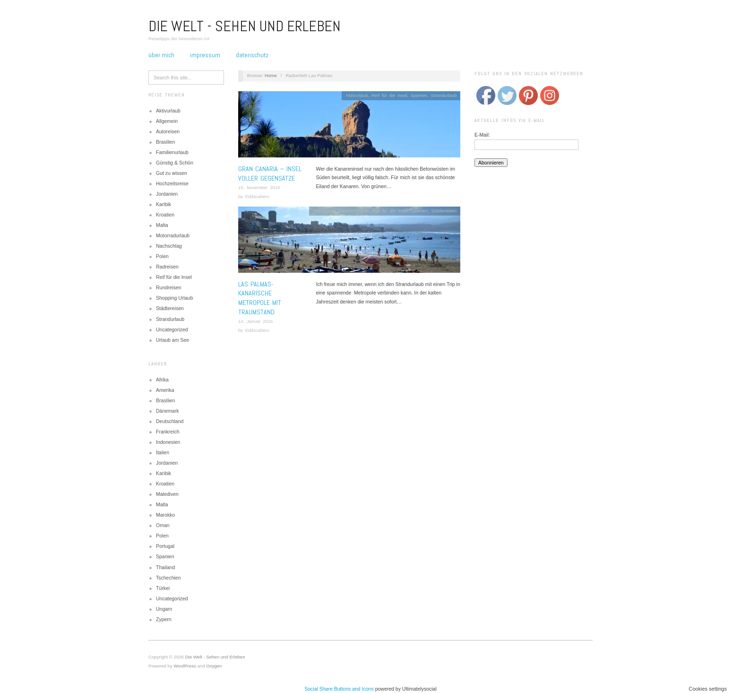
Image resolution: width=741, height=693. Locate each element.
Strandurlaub (170, 319)
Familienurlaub (172, 152)
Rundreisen (168, 287)
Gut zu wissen (171, 173)
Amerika (165, 390)
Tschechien (168, 577)
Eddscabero (257, 196)
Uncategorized (172, 329)
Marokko (165, 515)
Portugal (165, 546)
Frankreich (168, 431)
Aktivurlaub (168, 110)
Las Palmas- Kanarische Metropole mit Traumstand (259, 298)
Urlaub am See (172, 340)
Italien (162, 452)
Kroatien (165, 214)
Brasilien (165, 142)
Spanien (165, 556)
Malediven (167, 494)
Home (271, 75)
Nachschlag (169, 246)
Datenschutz (252, 55)
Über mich (161, 55)
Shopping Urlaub (174, 298)
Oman (163, 525)
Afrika (162, 379)
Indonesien (168, 442)
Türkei (163, 588)
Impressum (205, 55)
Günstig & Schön (174, 162)
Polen (162, 256)
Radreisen (167, 266)
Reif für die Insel (174, 277)
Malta (162, 225)
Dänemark (167, 411)
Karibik (163, 204)
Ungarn (164, 609)
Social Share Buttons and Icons (339, 689)
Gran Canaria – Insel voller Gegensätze (270, 173)
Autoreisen (168, 131)
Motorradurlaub (173, 235)
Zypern (164, 619)
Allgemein (167, 121)
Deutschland (169, 421)
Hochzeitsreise (172, 183)
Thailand (165, 567)
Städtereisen (170, 308)
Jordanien (167, 194)
